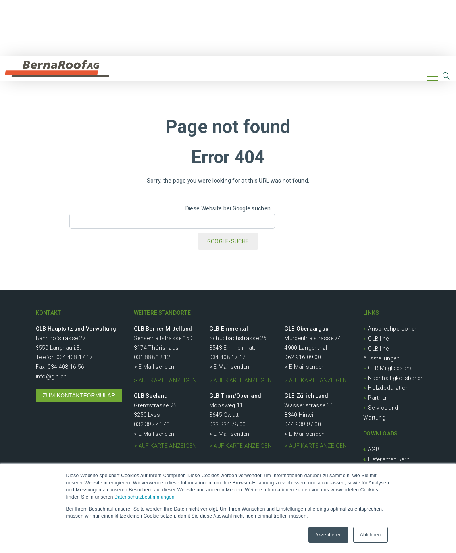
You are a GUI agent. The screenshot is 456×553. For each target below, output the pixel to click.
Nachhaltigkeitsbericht (397, 378)
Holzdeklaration (388, 388)
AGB (373, 449)
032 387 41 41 (152, 424)
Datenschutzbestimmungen (144, 497)
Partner (377, 398)
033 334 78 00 (227, 424)
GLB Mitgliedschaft (392, 368)
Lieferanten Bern (389, 459)
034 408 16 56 (66, 367)
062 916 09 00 (302, 357)
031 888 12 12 (152, 357)
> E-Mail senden (154, 367)
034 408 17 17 (74, 357)
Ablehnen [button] (370, 535)
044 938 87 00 (302, 424)
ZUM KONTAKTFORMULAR (79, 395)
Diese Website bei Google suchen (228, 208)
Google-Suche (228, 241)
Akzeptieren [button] (328, 535)
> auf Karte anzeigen (165, 380)
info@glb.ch (51, 376)
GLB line (378, 338)
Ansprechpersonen (393, 329)
